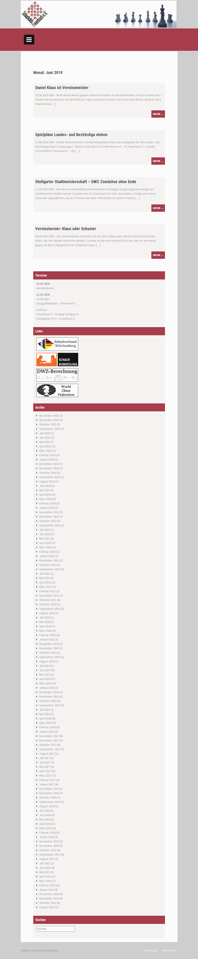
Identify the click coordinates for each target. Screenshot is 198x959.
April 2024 (45, 494)
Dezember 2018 (49, 692)
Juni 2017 (45, 762)
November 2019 (49, 648)
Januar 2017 (46, 784)
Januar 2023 (46, 556)
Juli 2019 (44, 666)
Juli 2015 (44, 863)
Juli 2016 (44, 810)
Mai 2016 (44, 819)
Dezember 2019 (49, 644)
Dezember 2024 (49, 464)
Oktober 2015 (47, 850)
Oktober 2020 (47, 604)
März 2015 (45, 881)
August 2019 (47, 661)
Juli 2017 (44, 758)
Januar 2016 (46, 837)
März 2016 (45, 828)
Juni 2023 (45, 534)
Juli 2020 (44, 617)
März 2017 (45, 775)
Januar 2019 (46, 688)
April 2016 (45, 824)
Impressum (151, 950)
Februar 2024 (47, 503)
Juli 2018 (44, 710)
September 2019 (49, 657)
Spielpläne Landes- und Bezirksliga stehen (71, 134)
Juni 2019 (45, 670)
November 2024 (49, 468)
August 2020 (47, 613)
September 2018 (49, 705)
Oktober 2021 (47, 600)
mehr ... (158, 114)
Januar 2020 (46, 639)
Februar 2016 (47, 832)
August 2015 (47, 859)
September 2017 (49, 749)
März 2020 (45, 631)
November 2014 (49, 898)
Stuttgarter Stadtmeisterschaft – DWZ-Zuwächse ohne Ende (85, 181)
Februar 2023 (47, 551)
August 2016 (47, 806)
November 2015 (49, 846)
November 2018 (49, 696)
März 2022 (45, 587)
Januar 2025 (46, 459)
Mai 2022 (44, 578)
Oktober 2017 (47, 745)
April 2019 (45, 679)
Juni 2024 (45, 486)
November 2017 (49, 740)
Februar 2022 (47, 591)
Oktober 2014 (47, 903)
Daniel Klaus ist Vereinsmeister (61, 87)
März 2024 (45, 499)
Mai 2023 (44, 538)
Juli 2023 (44, 530)
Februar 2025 (47, 455)
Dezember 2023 (49, 512)
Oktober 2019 (47, 652)
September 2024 (49, 477)
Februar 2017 (47, 780)
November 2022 (49, 560)
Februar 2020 (47, 635)
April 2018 (45, 718)
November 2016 (49, 793)
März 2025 (45, 451)
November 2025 (49, 420)
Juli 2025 (44, 433)
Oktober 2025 (47, 424)
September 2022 (49, 569)
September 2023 (49, 525)
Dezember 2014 (49, 894)
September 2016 (49, 802)
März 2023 (45, 547)
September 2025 (49, 429)
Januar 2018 (46, 731)
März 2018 (45, 723)
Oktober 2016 (47, 797)
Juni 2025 (45, 437)
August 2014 (47, 907)
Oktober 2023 (47, 521)
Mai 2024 (44, 490)
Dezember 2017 (49, 736)
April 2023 (45, 543)
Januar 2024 (46, 508)
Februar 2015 (47, 885)
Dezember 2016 (49, 789)
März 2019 (45, 683)
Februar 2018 (47, 727)
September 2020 (49, 609)
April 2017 (45, 771)
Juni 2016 (45, 815)
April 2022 (45, 582)
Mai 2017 (44, 767)
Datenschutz (169, 950)
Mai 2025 (44, 442)
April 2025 (45, 446)
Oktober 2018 (47, 701)
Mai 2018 (44, 714)
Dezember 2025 (49, 415)
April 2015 (45, 876)
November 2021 (49, 595)
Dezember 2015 (49, 841)
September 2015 (49, 854)
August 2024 (47, 481)
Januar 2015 (46, 889)
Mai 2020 (44, 622)
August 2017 (47, 753)
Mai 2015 (44, 872)
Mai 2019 (44, 674)
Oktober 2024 (47, 472)
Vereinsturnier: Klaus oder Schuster (65, 228)
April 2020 (45, 626)
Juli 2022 (44, 573)
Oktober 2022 (47, 565)
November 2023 (49, 516)
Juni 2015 (45, 868)
